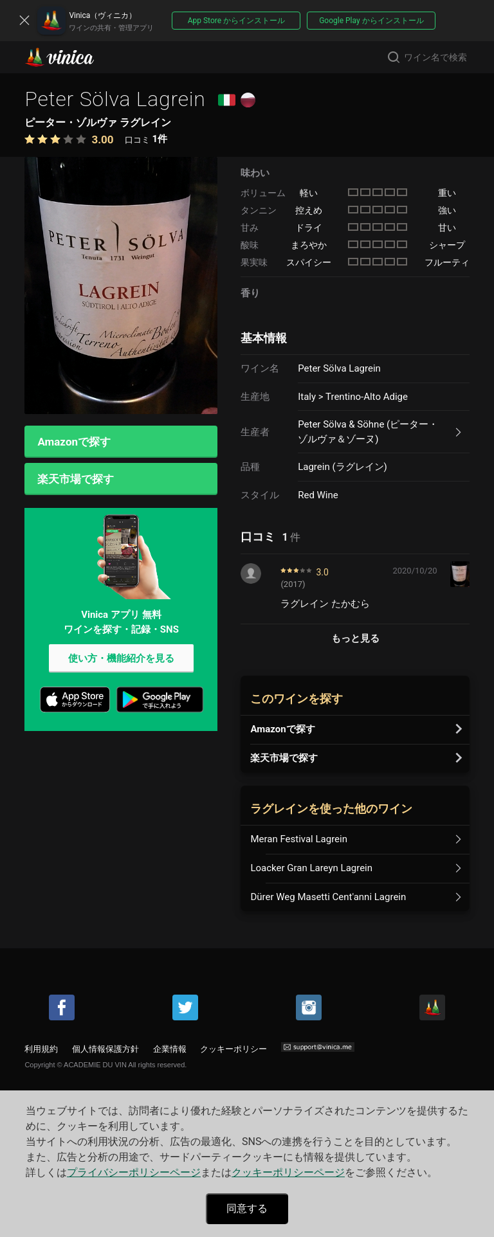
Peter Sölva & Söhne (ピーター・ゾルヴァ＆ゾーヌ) (368, 432)
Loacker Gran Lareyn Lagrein (311, 868)
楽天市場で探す (75, 479)
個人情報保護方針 (105, 1049)
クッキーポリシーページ (288, 1172)
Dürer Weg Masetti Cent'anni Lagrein (328, 897)
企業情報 (170, 1049)
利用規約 (41, 1049)
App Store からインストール (236, 20)
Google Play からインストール (371, 20)
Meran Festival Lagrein (298, 839)
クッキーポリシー (233, 1049)
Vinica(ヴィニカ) (70, 57)
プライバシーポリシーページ (134, 1172)
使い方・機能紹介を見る (121, 659)
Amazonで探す (74, 441)
